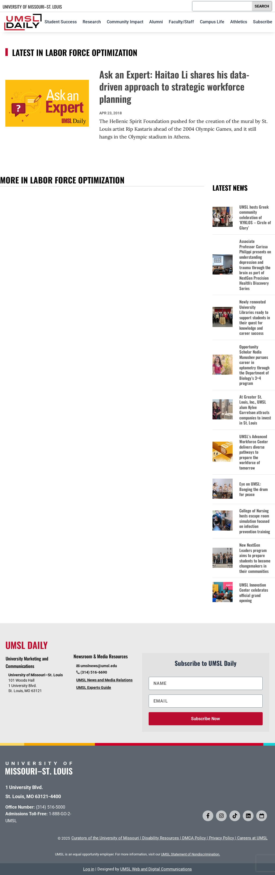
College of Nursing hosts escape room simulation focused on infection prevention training (254, 521)
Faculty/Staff (181, 21)
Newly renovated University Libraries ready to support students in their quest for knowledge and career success (254, 317)
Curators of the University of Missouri (105, 838)
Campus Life (212, 21)
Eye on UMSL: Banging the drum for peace (253, 489)
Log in (88, 869)
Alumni (156, 21)
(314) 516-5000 (50, 807)
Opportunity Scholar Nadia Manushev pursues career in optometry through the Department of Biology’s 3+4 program (254, 365)
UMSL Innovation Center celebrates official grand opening (253, 592)
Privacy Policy (221, 838)
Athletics (238, 21)
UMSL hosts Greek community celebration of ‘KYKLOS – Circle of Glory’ (255, 217)
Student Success (61, 21)
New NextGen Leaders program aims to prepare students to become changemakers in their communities (254, 558)
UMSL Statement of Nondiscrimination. (190, 854)
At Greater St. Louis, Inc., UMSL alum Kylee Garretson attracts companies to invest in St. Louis (255, 410)
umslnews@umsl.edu (98, 666)
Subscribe (262, 21)
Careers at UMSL (252, 838)
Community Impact (125, 21)
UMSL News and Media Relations (104, 680)
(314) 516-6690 (93, 672)
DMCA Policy (194, 838)
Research (92, 21)
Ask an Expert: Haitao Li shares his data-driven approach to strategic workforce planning (174, 86)
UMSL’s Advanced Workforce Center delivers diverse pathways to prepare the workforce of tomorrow (253, 452)
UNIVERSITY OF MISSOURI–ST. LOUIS (32, 6)
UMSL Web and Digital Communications (156, 869)
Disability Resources (160, 838)
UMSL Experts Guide (93, 687)
